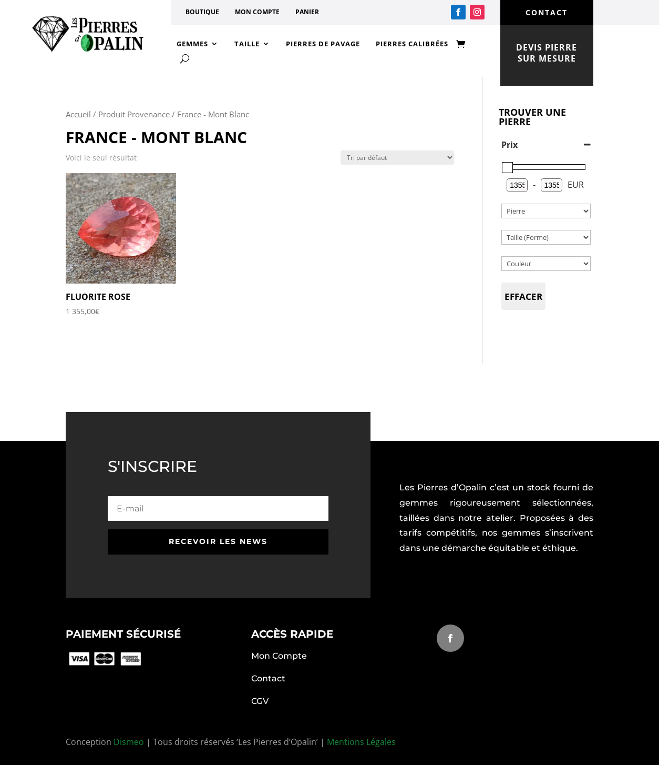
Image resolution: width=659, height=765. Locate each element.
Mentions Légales (361, 742)
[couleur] (545, 263)
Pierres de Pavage (323, 43)
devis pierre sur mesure (546, 53)
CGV (260, 701)
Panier (307, 12)
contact (547, 12)
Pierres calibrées (412, 43)
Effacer (523, 296)
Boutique (202, 12)
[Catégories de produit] (545, 211)
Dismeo (129, 742)
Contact (268, 678)
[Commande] (397, 157)
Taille (247, 43)
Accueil (78, 114)
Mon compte (257, 12)
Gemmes (192, 43)
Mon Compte (279, 656)
